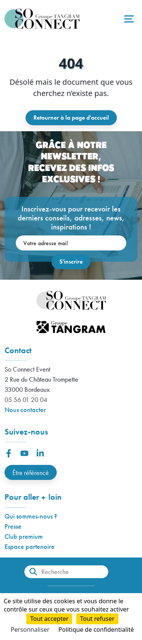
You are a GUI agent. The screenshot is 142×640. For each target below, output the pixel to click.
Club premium (24, 536)
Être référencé (30, 472)
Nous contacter (25, 409)
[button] (9, 453)
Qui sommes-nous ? (31, 516)
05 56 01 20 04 (26, 399)
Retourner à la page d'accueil (71, 117)
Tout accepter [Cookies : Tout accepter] (49, 619)
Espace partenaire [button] (29, 546)
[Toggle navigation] (128, 18)
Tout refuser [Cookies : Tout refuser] (97, 619)
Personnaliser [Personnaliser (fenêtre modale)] (30, 629)
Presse (13, 526)
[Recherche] (66, 572)
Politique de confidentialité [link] (96, 629)
